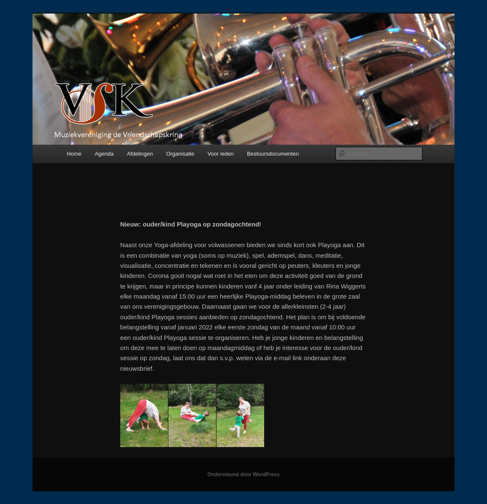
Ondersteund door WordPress (243, 474)
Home (74, 154)
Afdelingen (140, 154)
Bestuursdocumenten (273, 154)
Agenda (104, 154)
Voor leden (221, 154)
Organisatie (180, 154)
